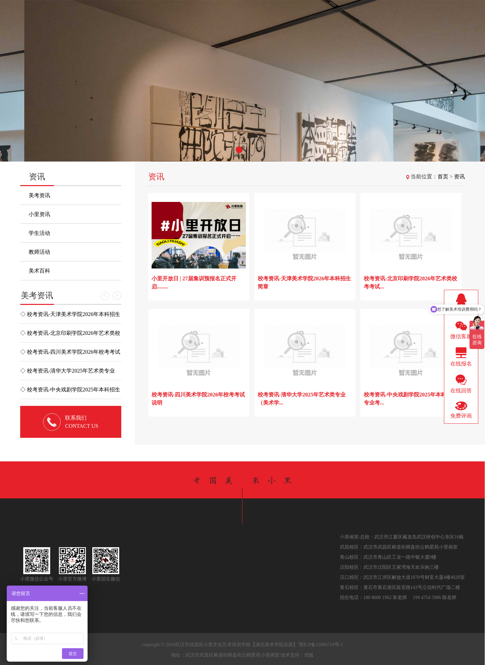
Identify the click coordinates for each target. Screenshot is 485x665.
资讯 (459, 176)
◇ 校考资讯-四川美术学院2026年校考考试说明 (70, 355)
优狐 (309, 655)
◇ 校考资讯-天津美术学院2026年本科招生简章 (70, 317)
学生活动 (39, 233)
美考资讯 (39, 195)
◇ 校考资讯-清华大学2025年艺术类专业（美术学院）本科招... (67, 374)
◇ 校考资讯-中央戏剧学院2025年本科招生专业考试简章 (70, 393)
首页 (443, 176)
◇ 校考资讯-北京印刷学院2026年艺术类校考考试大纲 (70, 336)
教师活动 (39, 252)
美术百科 (39, 271)
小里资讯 (39, 214)
